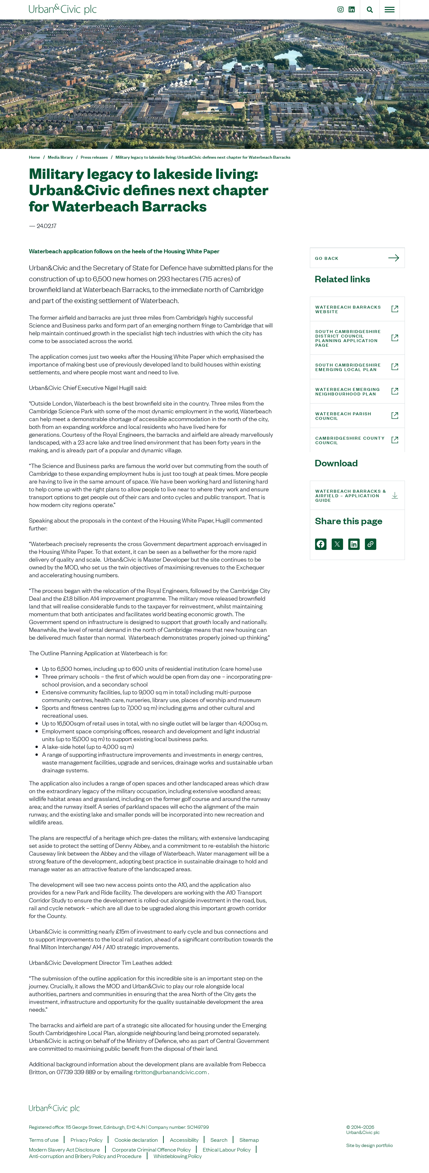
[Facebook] (320, 544)
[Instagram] (339, 9)
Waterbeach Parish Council (343, 415)
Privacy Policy (87, 1139)
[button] (370, 9)
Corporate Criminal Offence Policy (151, 1149)
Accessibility (184, 1139)
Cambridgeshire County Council (350, 440)
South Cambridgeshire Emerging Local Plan (348, 366)
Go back (327, 257)
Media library (60, 156)
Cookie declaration (136, 1139)
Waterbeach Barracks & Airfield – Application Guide (350, 495)
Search (219, 1139)
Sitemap (249, 1139)
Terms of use (44, 1139)
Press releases (94, 156)
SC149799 (198, 1126)
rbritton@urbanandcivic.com (170, 1071)
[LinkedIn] (353, 9)
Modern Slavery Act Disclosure (64, 1149)
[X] (337, 544)
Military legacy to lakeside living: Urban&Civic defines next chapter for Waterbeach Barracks (203, 156)
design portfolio (377, 1144)
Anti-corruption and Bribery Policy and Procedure (85, 1155)
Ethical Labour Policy (227, 1149)
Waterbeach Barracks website (348, 308)
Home (34, 156)
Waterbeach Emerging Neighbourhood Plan (347, 391)
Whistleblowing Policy (178, 1155)
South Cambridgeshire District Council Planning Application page (348, 337)
